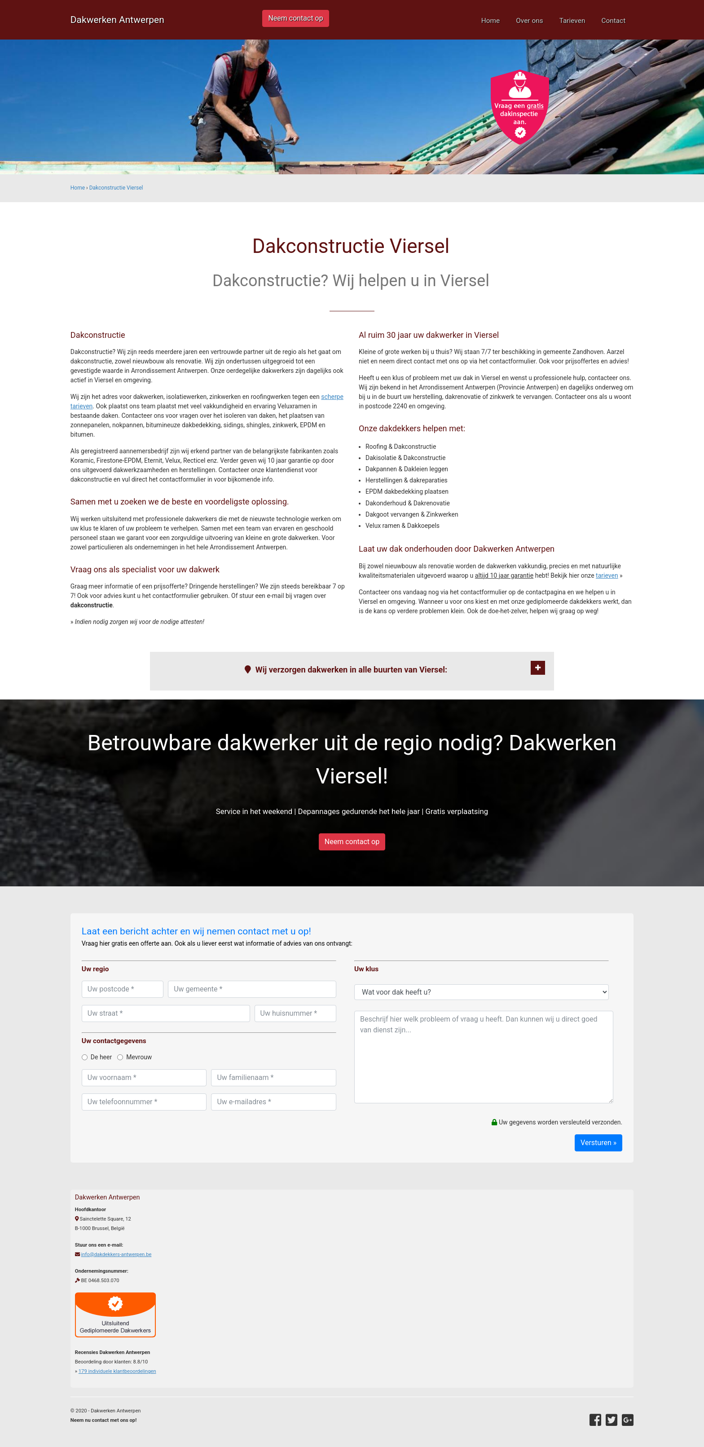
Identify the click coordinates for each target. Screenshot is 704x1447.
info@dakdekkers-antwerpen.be (116, 1254)
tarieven (607, 575)
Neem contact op (295, 18)
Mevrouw (134, 1057)
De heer (97, 1057)
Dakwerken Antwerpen (117, 19)
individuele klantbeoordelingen (117, 1371)
